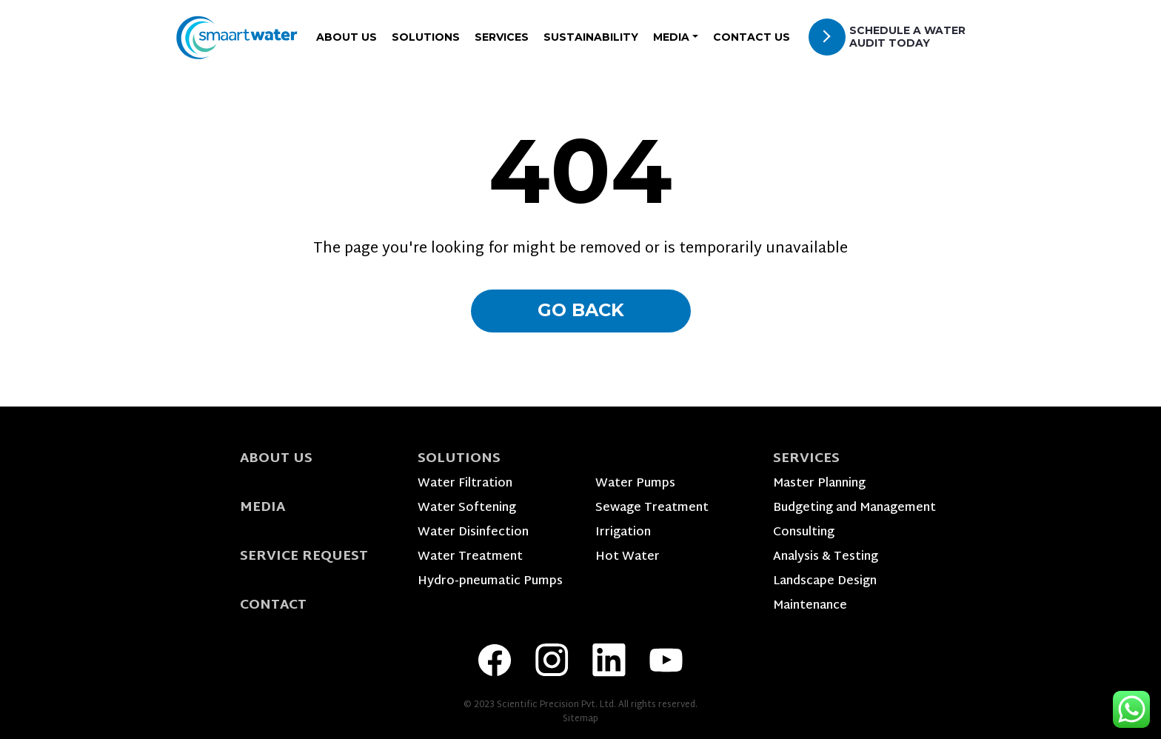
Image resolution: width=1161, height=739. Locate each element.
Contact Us (751, 37)
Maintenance (810, 606)
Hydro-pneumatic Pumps (490, 581)
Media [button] (671, 37)
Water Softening (467, 508)
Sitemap (580, 719)
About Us (346, 37)
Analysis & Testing (825, 557)
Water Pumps (635, 484)
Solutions (426, 37)
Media (262, 507)
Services (502, 37)
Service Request (304, 556)
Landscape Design (825, 581)
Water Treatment (470, 557)
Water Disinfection (473, 533)
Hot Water (627, 557)
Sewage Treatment (652, 508)
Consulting (803, 533)
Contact (273, 605)
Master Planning (819, 484)
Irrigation (623, 533)
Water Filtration (465, 484)
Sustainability (590, 37)
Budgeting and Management (854, 508)
